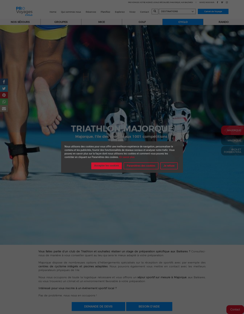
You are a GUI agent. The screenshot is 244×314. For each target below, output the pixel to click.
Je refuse (169, 165)
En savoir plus (127, 157)
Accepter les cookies (106, 165)
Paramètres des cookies (141, 165)
